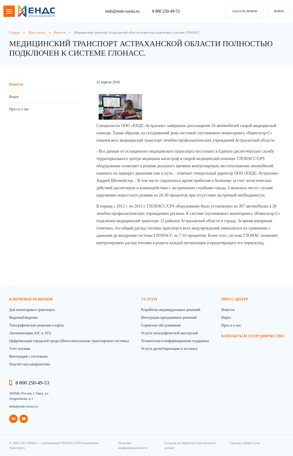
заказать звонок (244, 11)
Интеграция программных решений (168, 317)
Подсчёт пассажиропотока (29, 364)
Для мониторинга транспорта (32, 310)
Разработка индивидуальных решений (170, 310)
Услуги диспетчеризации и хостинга (169, 349)
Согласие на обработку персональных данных (190, 445)
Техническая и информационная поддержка (175, 341)
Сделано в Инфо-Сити (245, 443)
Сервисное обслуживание (161, 325)
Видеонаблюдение (23, 317)
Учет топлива (19, 349)
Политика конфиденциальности (132, 445)
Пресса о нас (19, 109)
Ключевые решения (31, 299)
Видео (14, 97)
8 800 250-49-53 (166, 11)
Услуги (149, 299)
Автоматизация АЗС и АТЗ (30, 333)
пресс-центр (234, 299)
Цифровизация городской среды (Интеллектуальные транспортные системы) (69, 341)
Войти (279, 11)
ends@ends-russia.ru (123, 11)
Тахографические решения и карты (36, 325)
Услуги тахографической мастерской (169, 333)
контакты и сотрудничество (252, 336)
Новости (16, 84)
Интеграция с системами (28, 356)
